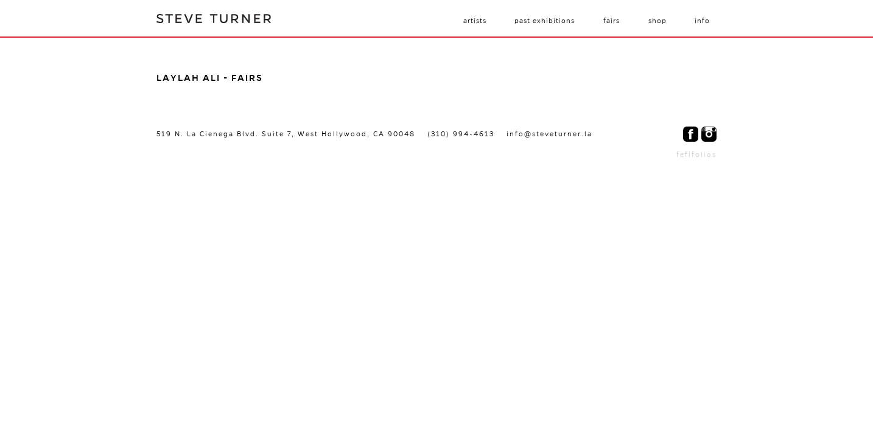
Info (702, 20)
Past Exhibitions (544, 20)
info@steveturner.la (549, 133)
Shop (657, 20)
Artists (474, 20)
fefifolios (696, 154)
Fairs (611, 20)
